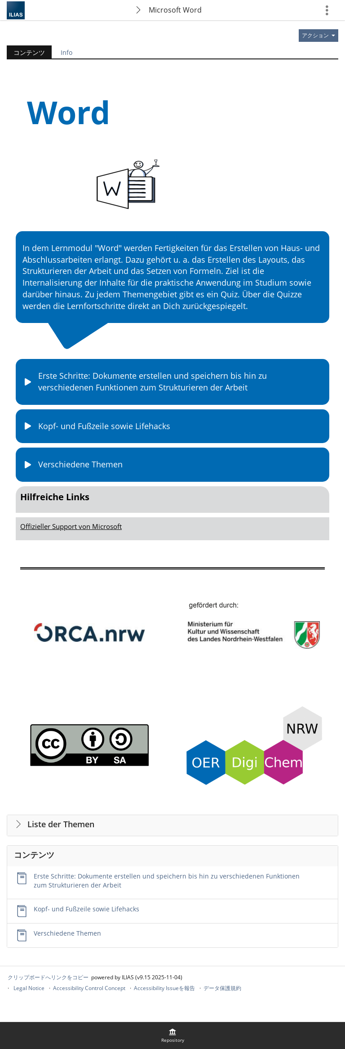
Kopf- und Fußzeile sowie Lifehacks (86, 909)
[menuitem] (172, 1035)
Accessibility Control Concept (89, 988)
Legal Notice (28, 988)
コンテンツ (29, 52)
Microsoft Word (175, 10)
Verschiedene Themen (67, 933)
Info (66, 52)
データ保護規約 (222, 988)
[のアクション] (318, 35)
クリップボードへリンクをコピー (48, 977)
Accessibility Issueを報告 (164, 988)
